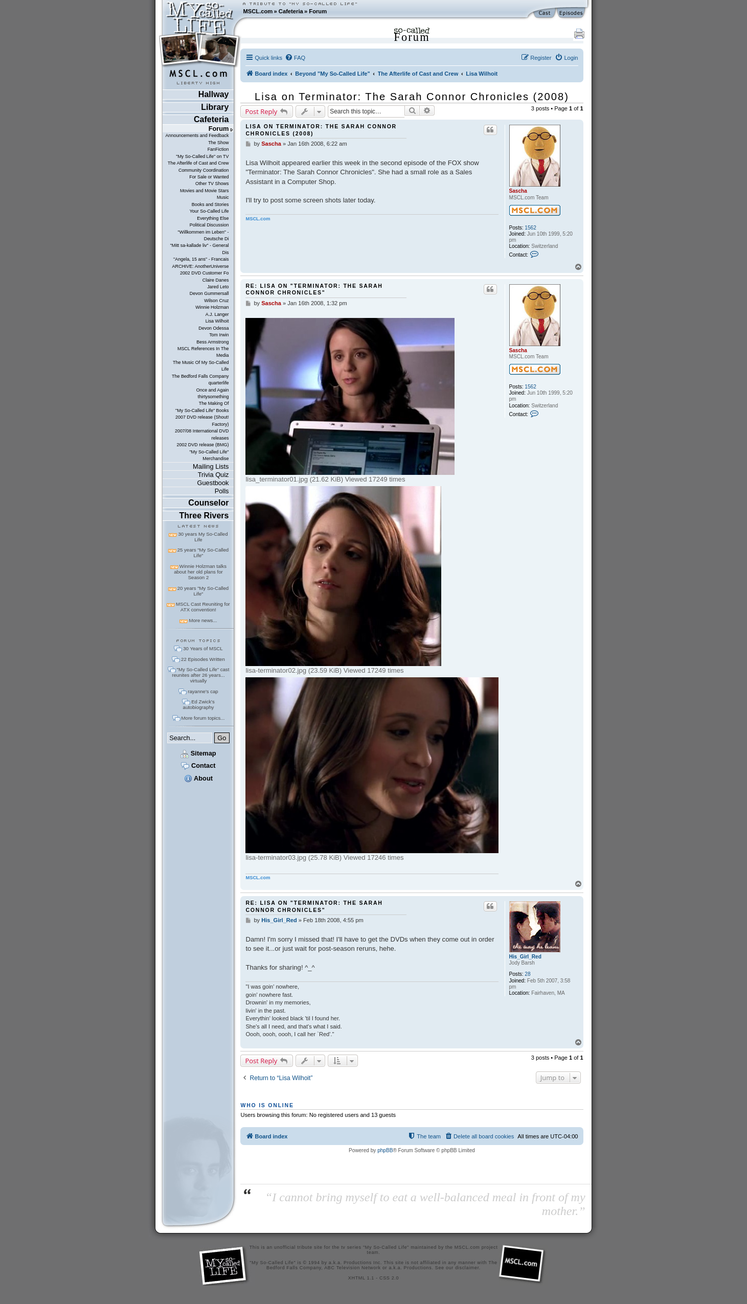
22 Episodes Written (203, 659)
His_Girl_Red (525, 956)
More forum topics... (203, 718)
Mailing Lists (211, 466)
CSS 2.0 (389, 1277)
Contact (198, 765)
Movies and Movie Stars (204, 190)
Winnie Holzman (212, 307)
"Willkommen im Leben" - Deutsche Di (203, 235)
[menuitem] (295, 58)
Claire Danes (215, 280)
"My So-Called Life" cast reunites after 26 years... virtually (200, 675)
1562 (530, 228)
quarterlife (219, 382)
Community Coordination (203, 170)
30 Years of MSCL (202, 648)
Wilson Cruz (216, 300)
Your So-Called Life (209, 211)
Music (223, 197)
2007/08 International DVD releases (202, 434)
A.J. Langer (217, 314)
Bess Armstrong (212, 342)
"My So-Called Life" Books (202, 410)
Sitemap (198, 753)
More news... (203, 620)
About (198, 778)
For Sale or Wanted (209, 176)
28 (527, 974)
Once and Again (212, 390)
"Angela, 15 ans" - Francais (201, 259)
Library (215, 107)
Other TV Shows (212, 183)
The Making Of (214, 403)
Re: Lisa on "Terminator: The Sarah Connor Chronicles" (313, 289)
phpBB (385, 1150)
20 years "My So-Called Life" (203, 591)
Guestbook (213, 483)
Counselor (208, 502)
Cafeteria (291, 11)
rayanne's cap (203, 691)
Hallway (213, 94)
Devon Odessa (213, 328)
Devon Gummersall (209, 293)
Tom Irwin (219, 334)
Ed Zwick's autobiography (199, 704)
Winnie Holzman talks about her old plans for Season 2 (200, 571)
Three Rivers (204, 515)
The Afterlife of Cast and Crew (198, 163)
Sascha (518, 191)
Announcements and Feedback (197, 135)
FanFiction (218, 149)
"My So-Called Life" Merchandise (209, 455)
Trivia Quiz (213, 474)
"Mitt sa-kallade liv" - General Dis (199, 249)
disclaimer (467, 1267)
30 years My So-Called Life (203, 536)
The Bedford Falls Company (200, 376)
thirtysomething (213, 396)
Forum (318, 11)
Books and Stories (210, 204)
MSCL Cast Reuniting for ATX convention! (203, 606)
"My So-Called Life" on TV (202, 156)
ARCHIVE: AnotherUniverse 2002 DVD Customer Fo (200, 270)
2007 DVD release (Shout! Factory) (202, 420)
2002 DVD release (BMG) (202, 444)
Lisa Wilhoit (217, 321)
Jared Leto (218, 286)
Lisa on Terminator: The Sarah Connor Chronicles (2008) (412, 96)
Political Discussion (209, 224)
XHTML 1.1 (361, 1277)
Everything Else (213, 218)
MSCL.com (258, 11)
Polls (222, 491)
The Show (218, 142)
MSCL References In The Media (203, 352)
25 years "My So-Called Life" (203, 552)
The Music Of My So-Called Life (201, 366)
